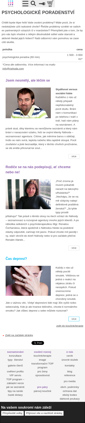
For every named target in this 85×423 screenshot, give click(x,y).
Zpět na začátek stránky (19, 335)
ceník (70, 355)
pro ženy (42, 371)
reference (69, 375)
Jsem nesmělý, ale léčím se (28, 80)
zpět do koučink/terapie (69, 325)
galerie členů (15, 365)
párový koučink (42, 391)
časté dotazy (15, 394)
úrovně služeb (69, 359)
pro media (70, 381)
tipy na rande (15, 391)
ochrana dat (70, 391)
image (42, 359)
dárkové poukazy (70, 398)
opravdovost (42, 375)
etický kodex (69, 394)
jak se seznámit (15, 387)
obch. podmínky (69, 387)
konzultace (15, 355)
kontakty (70, 365)
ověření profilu (15, 371)
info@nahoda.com (13, 68)
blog (69, 371)
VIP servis (15, 375)
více (73, 156)
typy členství (15, 359)
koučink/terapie (42, 355)
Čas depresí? (16, 259)
